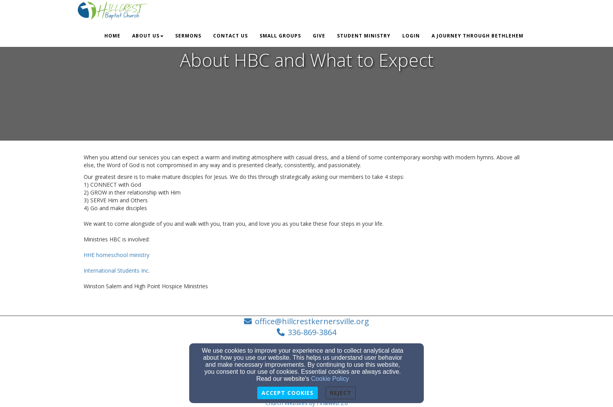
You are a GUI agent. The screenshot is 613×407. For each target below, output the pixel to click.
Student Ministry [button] (364, 35)
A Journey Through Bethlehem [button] (477, 35)
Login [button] (411, 35)
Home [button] (112, 35)
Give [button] (319, 35)
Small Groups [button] (280, 35)
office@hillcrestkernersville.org (312, 321)
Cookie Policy (330, 378)
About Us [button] (147, 35)
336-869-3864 (312, 332)
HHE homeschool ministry (116, 255)
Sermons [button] (188, 35)
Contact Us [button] (230, 35)
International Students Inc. (117, 270)
